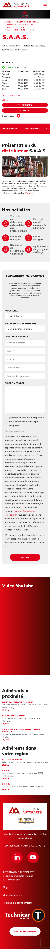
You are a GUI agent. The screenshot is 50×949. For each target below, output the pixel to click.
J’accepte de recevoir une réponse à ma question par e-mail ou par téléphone (26, 421)
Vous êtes (11, 310)
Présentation (10, 128)
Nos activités (32, 128)
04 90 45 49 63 (13, 95)
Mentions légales (12, 895)
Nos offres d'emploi (25, 931)
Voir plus (29, 193)
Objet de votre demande (20, 323)
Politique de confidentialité (18, 902)
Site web (11, 100)
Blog (5, 887)
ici (6, 546)
